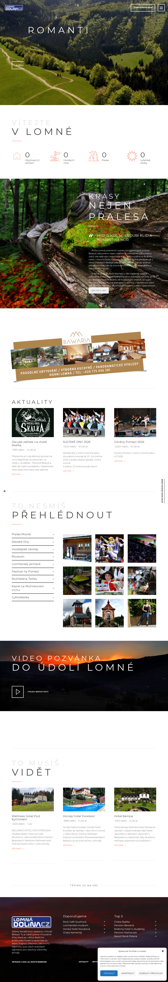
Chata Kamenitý (72, 932)
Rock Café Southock (74, 922)
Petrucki (16, 962)
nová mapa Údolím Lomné (162, 491)
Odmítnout (127, 973)
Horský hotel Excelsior (79, 816)
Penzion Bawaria (124, 925)
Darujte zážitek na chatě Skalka (29, 443)
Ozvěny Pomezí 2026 (129, 442)
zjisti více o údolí (98, 290)
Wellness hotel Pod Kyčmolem (26, 817)
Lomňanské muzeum (75, 925)
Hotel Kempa (123, 816)
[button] (162, 951)
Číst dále (16, 849)
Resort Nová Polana (125, 936)
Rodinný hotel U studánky (129, 929)
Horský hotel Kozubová (76, 929)
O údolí (15, 65)
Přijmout (109, 973)
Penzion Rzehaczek (125, 932)
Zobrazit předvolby (151, 973)
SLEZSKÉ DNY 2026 (76, 442)
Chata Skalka (122, 922)
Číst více (16, 474)
